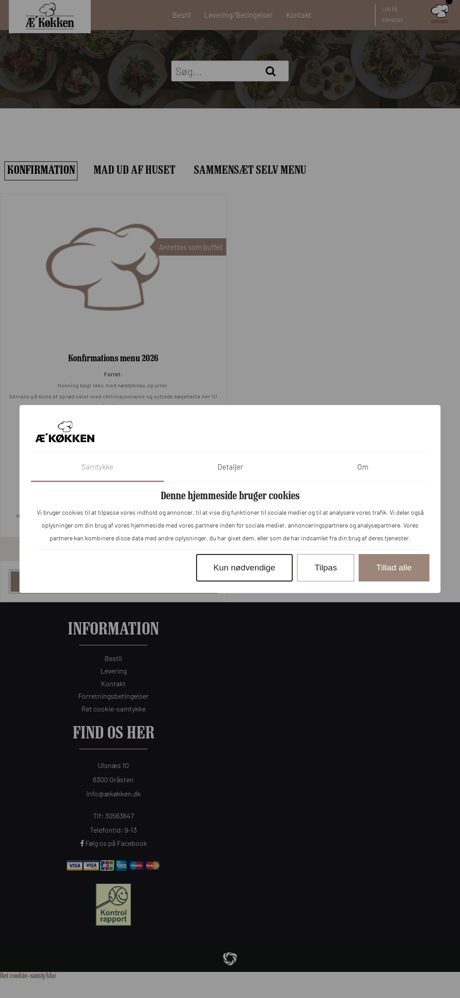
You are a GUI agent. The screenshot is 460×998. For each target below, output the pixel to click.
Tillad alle (394, 567)
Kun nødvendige (244, 567)
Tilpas (326, 567)
